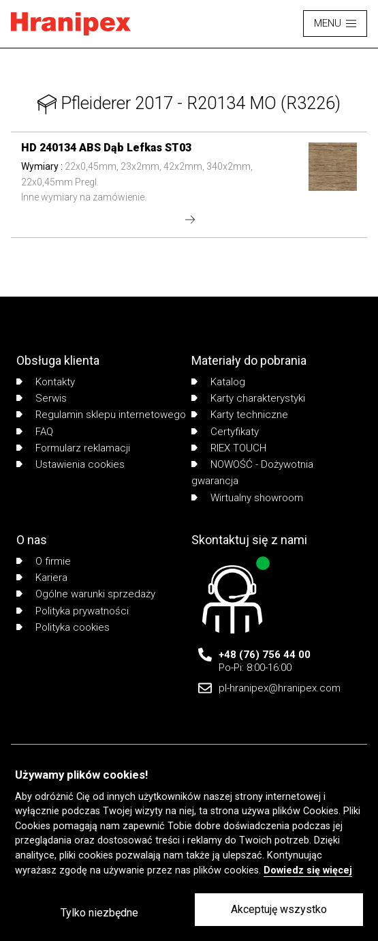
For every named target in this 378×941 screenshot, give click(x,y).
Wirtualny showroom (247, 498)
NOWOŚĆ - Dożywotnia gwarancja (252, 472)
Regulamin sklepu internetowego (101, 414)
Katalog (218, 382)
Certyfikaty (225, 431)
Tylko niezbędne (99, 912)
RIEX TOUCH (228, 448)
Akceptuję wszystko (279, 909)
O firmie (43, 561)
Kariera (41, 577)
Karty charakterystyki (248, 398)
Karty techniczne (239, 414)
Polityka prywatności (72, 611)
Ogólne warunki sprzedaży (85, 594)
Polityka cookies (63, 627)
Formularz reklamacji (73, 448)
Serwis (41, 398)
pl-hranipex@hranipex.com (280, 688)
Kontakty (45, 382)
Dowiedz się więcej (308, 870)
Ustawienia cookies (70, 464)
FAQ (34, 431)
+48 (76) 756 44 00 (265, 654)
